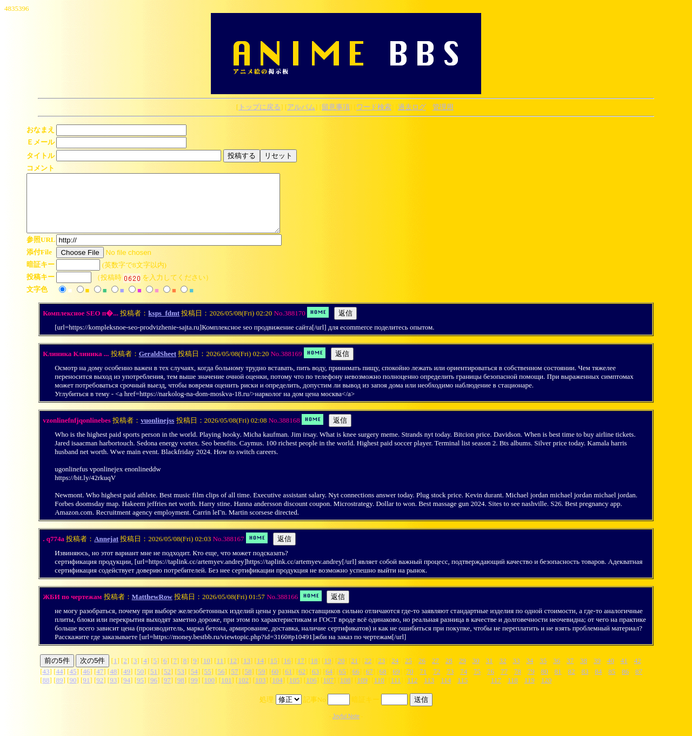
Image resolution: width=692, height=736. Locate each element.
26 (421, 672)
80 (544, 683)
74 (463, 683)
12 (233, 672)
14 (260, 672)
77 (504, 683)
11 (220, 672)
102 (243, 691)
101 (226, 691)
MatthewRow (152, 608)
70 (409, 683)
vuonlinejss (157, 432)
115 (462, 691)
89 (59, 691)
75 (477, 683)
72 (436, 683)
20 (340, 672)
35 (543, 672)
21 (354, 672)
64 (328, 683)
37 (570, 672)
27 (435, 672)
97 (167, 691)
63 (315, 683)
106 (311, 691)
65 (342, 683)
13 (246, 672)
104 (277, 691)
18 (314, 672)
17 (300, 672)
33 (516, 672)
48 (113, 683)
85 (611, 683)
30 (476, 672)
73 (450, 683)
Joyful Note (346, 728)
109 (362, 691)
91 (86, 691)
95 (140, 691)
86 (625, 683)
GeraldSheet (157, 365)
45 (72, 683)
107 (328, 691)
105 (294, 691)
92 (99, 691)
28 (449, 672)
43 (46, 683)
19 (327, 672)
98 (180, 691)
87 (638, 683)
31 (489, 672)
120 (546, 691)
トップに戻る (259, 107)
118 (513, 691)
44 (59, 683)
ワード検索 (373, 107)
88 (46, 691)
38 (583, 672)
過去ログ (412, 107)
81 (558, 683)
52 (167, 683)
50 (140, 683)
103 (260, 691)
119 (529, 691)
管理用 (443, 107)
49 (126, 683)
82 (571, 683)
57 (234, 683)
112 (412, 691)
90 (72, 691)
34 (529, 672)
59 (261, 683)
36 (556, 672)
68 (383, 683)
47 (99, 683)
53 (180, 683)
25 (408, 672)
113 (429, 691)
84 (598, 683)
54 (194, 683)
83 (584, 683)
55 (207, 683)
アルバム (301, 107)
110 (379, 691)
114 (446, 691)
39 (597, 672)
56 (221, 683)
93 (113, 691)
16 (287, 672)
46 (86, 683)
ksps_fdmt (163, 324)
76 (490, 683)
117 (496, 691)
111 (396, 691)
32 (503, 672)
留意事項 (336, 107)
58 (247, 683)
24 (394, 672)
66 (356, 683)
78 (517, 683)
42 (637, 672)
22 (367, 672)
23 (381, 672)
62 (301, 683)
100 (209, 691)
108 (345, 691)
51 (153, 683)
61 (288, 683)
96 (153, 691)
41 (624, 672)
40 (610, 672)
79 (531, 683)
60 (274, 683)
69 (396, 683)
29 (462, 672)
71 (423, 683)
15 (273, 672)
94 (126, 691)
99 (194, 691)
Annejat (106, 550)
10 (206, 672)
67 (369, 683)
